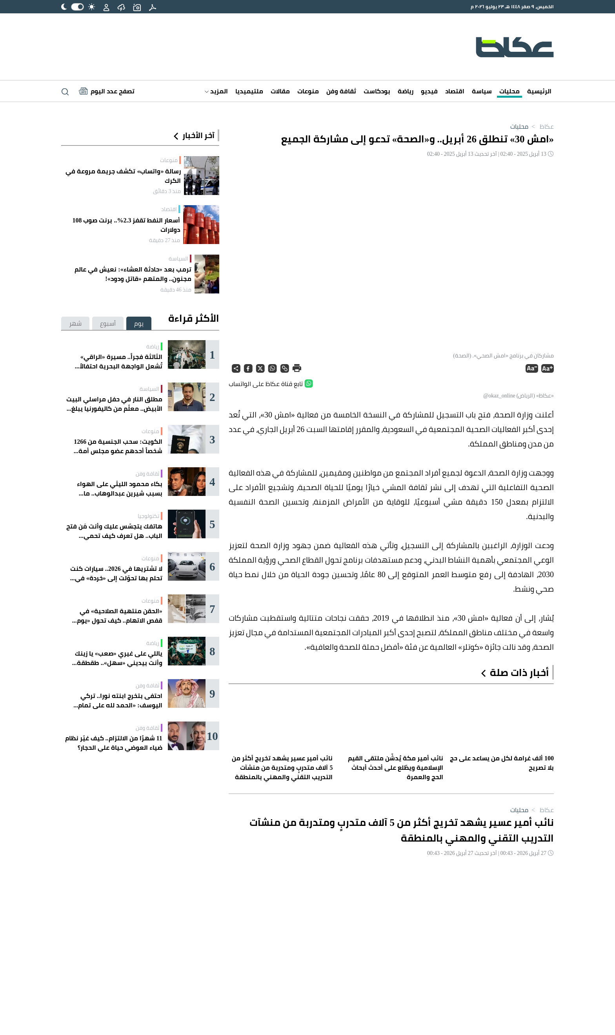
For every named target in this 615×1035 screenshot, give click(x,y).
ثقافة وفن (341, 91)
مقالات (280, 91)
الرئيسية (539, 91)
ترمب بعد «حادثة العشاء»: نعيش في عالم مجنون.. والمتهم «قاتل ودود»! (133, 273)
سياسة (482, 91)
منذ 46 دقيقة (175, 289)
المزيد (216, 91)
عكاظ (541, 126)
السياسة (178, 258)
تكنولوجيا (148, 516)
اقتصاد (454, 91)
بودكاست (377, 91)
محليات (509, 91)
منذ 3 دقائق (167, 191)
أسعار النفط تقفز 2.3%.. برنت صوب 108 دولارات (126, 224)
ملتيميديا (249, 91)
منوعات (308, 91)
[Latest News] (107, 91)
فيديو (429, 91)
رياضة (405, 91)
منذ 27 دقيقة (164, 240)
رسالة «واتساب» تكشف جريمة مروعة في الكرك (123, 175)
